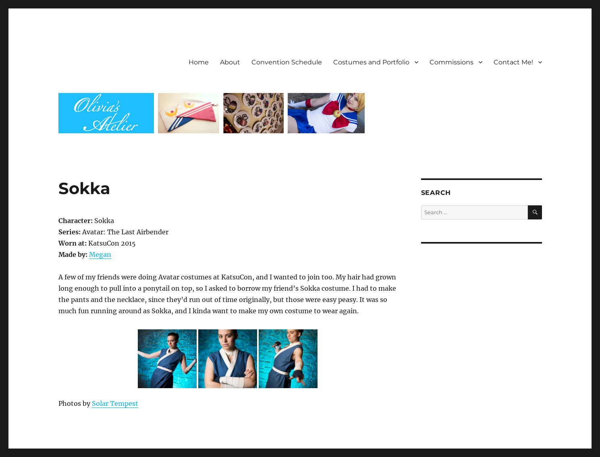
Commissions (451, 62)
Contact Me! (513, 62)
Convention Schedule (286, 62)
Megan (100, 254)
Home (199, 62)
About (230, 62)
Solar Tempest (115, 403)
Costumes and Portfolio (371, 62)
